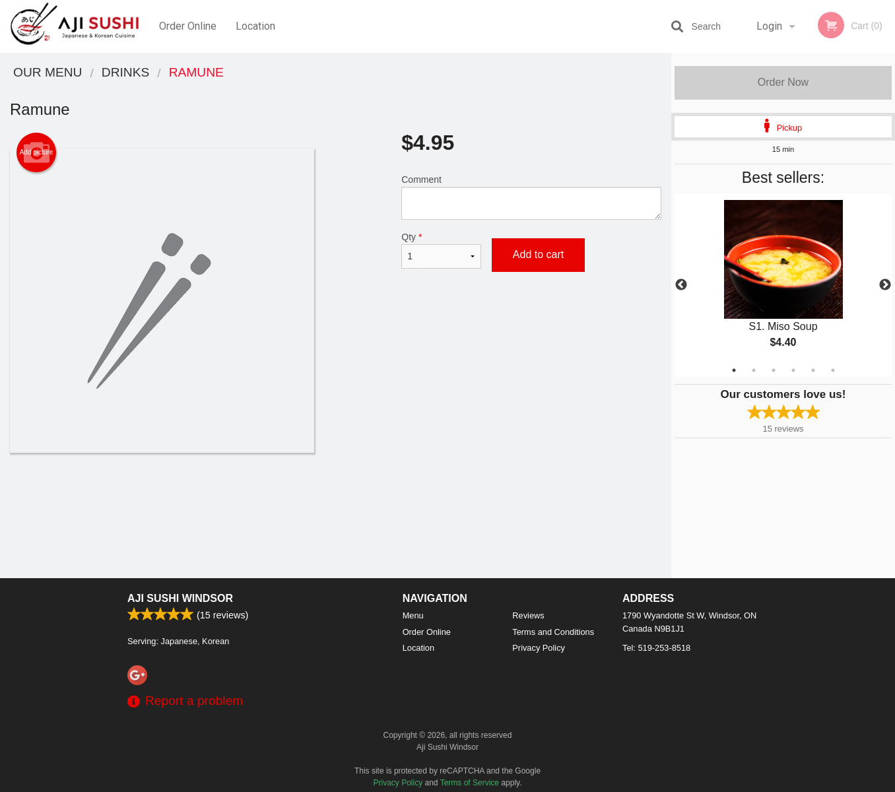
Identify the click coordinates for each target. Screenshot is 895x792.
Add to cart (538, 254)
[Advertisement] (335, 496)
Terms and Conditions (553, 632)
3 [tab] (773, 370)
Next (885, 285)
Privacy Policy (538, 648)
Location (255, 26)
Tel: (656, 648)
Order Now (783, 82)
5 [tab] (813, 370)
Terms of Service (469, 782)
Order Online (187, 26)
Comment (531, 197)
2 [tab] (753, 370)
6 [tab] (833, 370)
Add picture (36, 152)
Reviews (528, 615)
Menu (413, 615)
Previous (681, 285)
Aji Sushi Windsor (180, 598)
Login (769, 26)
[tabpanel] (783, 285)
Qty (441, 250)
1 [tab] (734, 370)
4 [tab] (793, 370)
